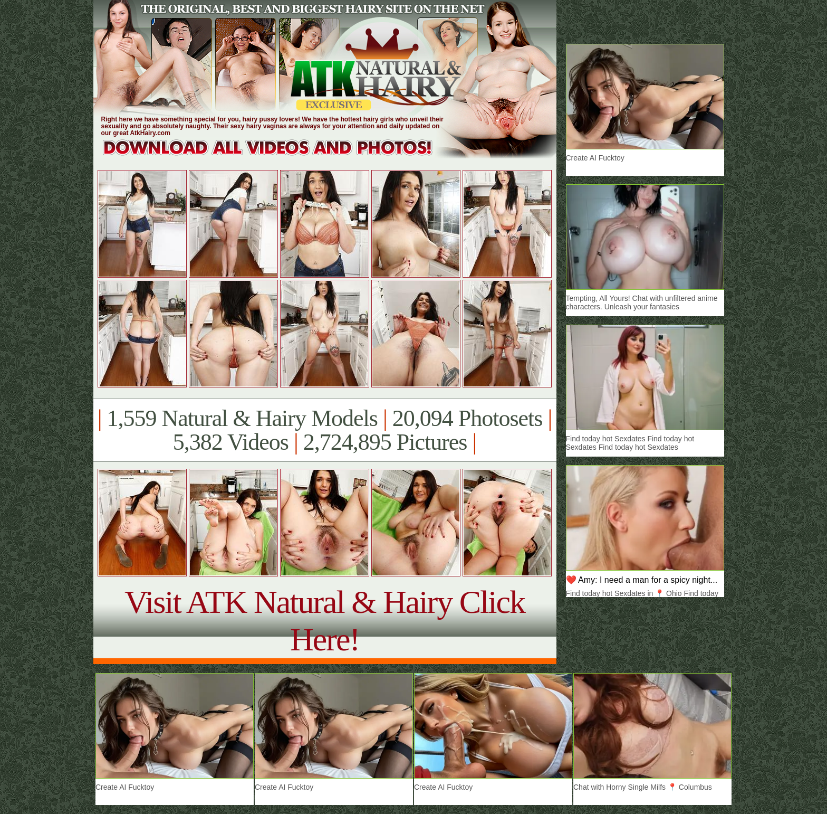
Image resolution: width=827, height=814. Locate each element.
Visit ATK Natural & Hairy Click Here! (324, 620)
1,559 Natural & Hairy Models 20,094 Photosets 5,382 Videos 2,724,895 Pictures (325, 430)
